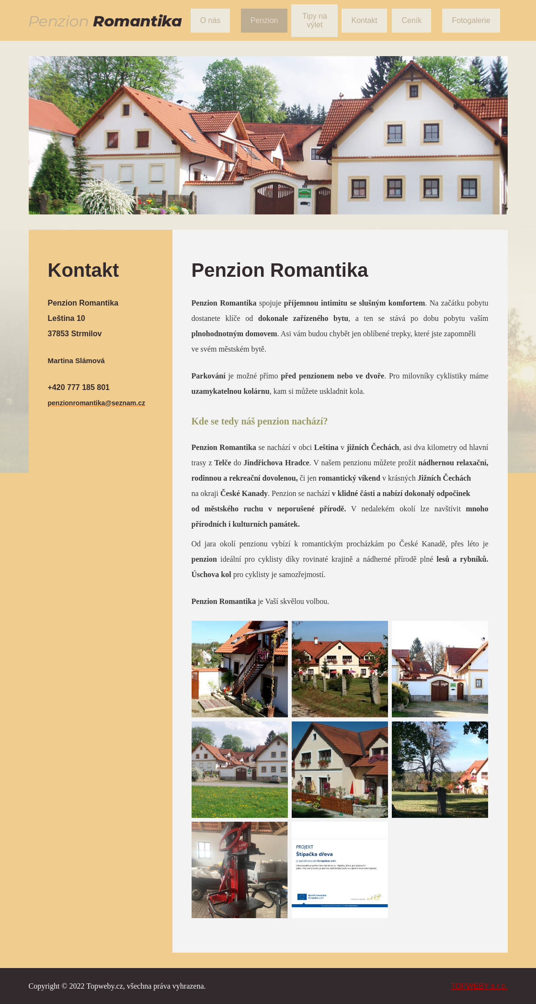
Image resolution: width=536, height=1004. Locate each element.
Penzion (264, 20)
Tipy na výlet (314, 20)
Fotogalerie (471, 20)
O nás (210, 20)
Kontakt (364, 20)
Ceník (411, 20)
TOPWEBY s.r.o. (479, 986)
